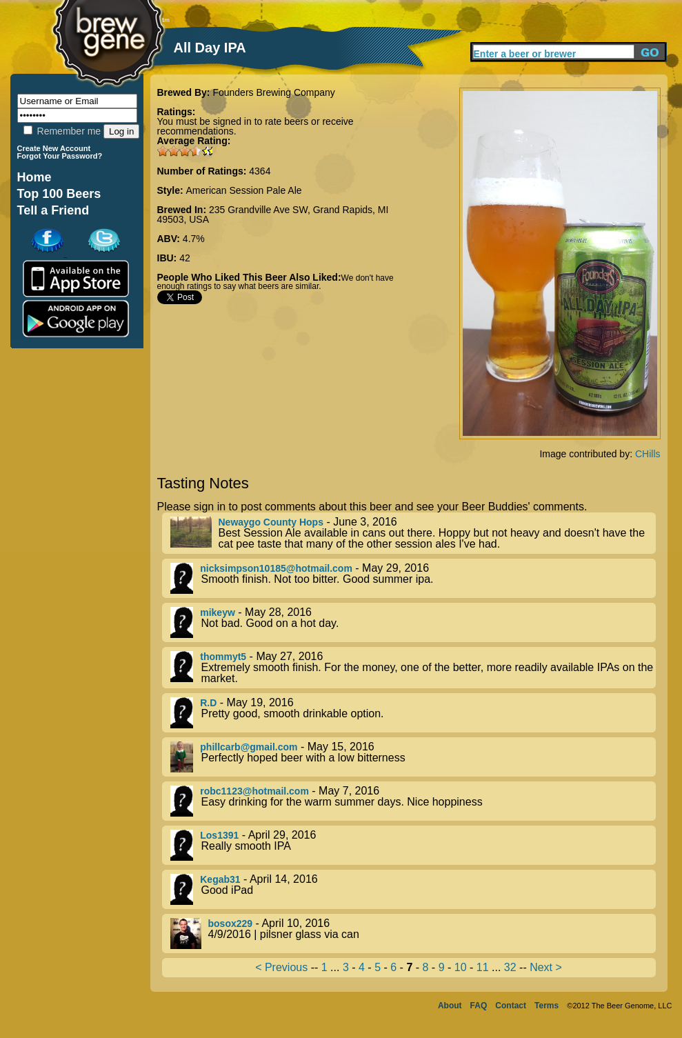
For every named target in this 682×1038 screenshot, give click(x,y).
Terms (546, 1005)
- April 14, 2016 (413, 889)
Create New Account (54, 148)
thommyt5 (223, 656)
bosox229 (230, 923)
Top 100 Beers (59, 194)
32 (510, 967)
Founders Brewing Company (273, 92)
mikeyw (217, 612)
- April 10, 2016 (413, 933)
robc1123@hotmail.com (254, 791)
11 (483, 967)
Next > (546, 967)
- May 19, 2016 (413, 712)
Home (34, 177)
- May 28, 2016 (413, 622)
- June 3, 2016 (413, 533)
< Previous (281, 967)
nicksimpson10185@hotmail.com (276, 568)
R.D (208, 702)
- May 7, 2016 (413, 801)
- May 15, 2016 (413, 756)
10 (460, 967)
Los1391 (219, 835)
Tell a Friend (53, 210)
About (450, 1005)
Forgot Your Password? (60, 156)
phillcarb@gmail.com (248, 746)
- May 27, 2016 (413, 667)
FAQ (479, 1005)
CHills (648, 453)
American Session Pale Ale (244, 190)
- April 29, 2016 (413, 845)
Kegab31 (220, 879)
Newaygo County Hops (271, 522)
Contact (510, 1005)
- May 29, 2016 (413, 578)
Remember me (62, 131)
